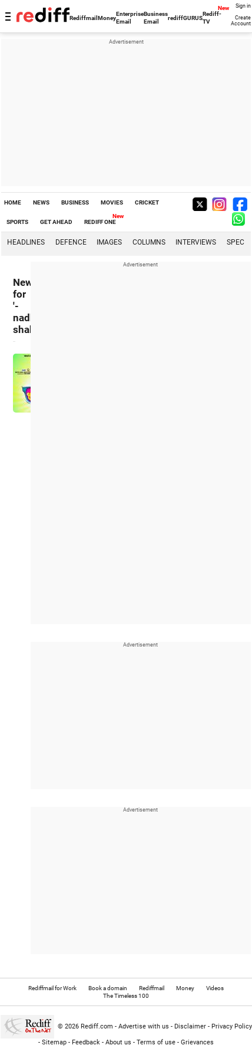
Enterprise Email (130, 17)
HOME (12, 202)
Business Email (156, 17)
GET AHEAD (56, 222)
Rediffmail (83, 18)
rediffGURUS (185, 18)
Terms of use (156, 1042)
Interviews (195, 242)
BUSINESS (75, 202)
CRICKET (147, 202)
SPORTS (17, 222)
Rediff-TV (212, 17)
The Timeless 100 (126, 996)
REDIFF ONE (100, 222)
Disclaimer (190, 1026)
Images (109, 242)
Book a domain (107, 988)
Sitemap (54, 1042)
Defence (71, 242)
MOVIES (112, 202)
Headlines (26, 242)
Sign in (243, 6)
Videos (215, 988)
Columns (148, 242)
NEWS (41, 202)
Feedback (86, 1042)
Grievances (197, 1042)
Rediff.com (97, 1026)
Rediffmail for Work (52, 988)
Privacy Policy (231, 1026)
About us (118, 1042)
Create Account (241, 21)
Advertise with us (143, 1026)
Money (107, 18)
